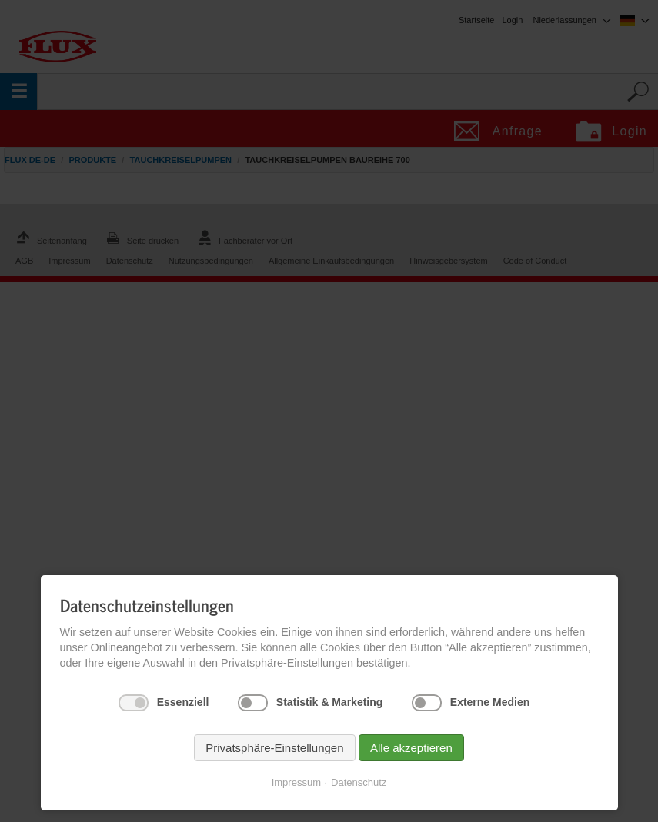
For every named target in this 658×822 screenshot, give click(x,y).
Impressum (296, 782)
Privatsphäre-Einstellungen (274, 747)
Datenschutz (358, 782)
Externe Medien (489, 702)
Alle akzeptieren (411, 747)
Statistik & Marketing (329, 702)
